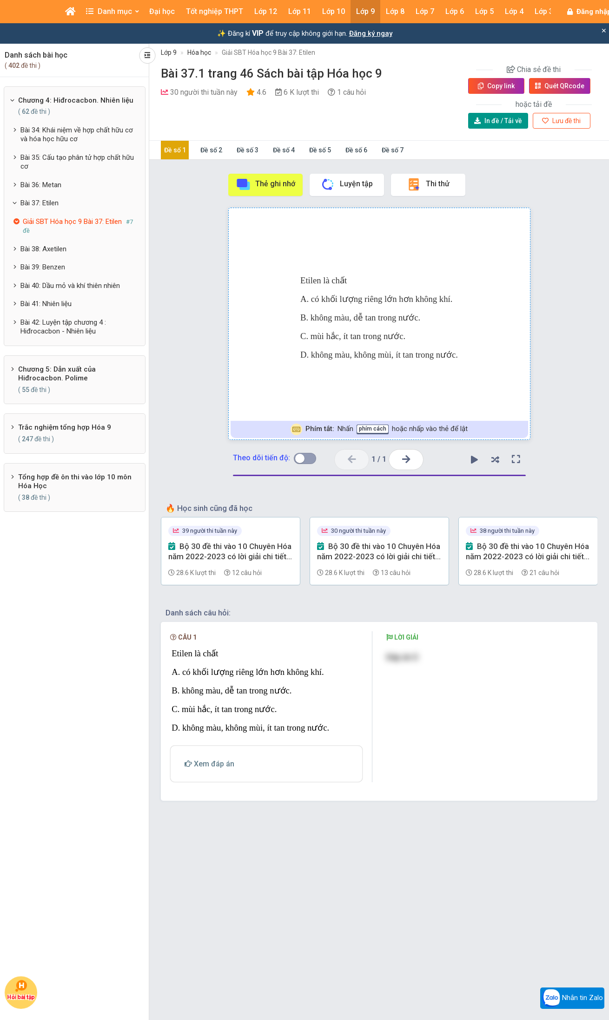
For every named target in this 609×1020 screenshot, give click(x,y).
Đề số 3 (247, 150)
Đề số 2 (211, 150)
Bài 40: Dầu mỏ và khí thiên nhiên (70, 285)
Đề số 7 (393, 150)
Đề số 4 (284, 150)
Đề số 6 (356, 150)
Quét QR (559, 86)
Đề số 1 (175, 150)
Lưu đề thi (561, 120)
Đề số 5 (320, 150)
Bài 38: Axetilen (43, 249)
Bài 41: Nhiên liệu (46, 304)
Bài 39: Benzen (42, 267)
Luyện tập (346, 184)
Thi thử (428, 184)
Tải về (498, 120)
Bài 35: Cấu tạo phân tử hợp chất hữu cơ (77, 162)
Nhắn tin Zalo (572, 998)
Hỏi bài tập (21, 990)
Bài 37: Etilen (39, 203)
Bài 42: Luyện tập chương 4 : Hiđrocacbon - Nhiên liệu (63, 327)
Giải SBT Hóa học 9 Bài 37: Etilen (268, 52)
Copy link (496, 86)
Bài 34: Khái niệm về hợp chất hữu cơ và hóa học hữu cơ (76, 135)
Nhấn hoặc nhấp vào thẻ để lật (379, 429)
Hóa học (199, 52)
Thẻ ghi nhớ (265, 184)
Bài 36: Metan (40, 185)
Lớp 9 (169, 52)
